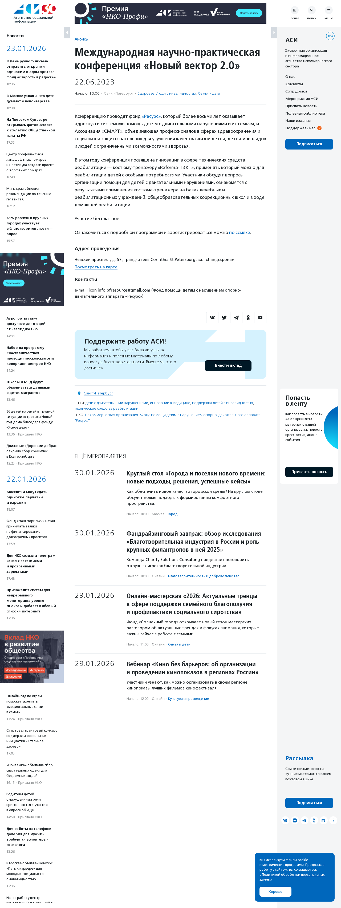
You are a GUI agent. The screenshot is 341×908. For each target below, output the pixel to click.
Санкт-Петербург (98, 393)
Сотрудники (296, 91)
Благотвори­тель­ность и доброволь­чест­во (203, 576)
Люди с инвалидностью (176, 93)
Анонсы (81, 39)
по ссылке (239, 232)
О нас (290, 76)
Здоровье (146, 93)
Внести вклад (228, 365)
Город (173, 514)
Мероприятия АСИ (301, 98)
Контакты (294, 84)
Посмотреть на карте (96, 267)
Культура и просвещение (188, 699)
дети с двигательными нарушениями (117, 403)
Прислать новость (301, 106)
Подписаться (309, 144)
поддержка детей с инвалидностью (222, 403)
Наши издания (298, 120)
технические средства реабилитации (106, 408)
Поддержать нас (300, 128)
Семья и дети (209, 93)
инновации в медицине (170, 403)
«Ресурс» (151, 116)
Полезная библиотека (305, 113)
